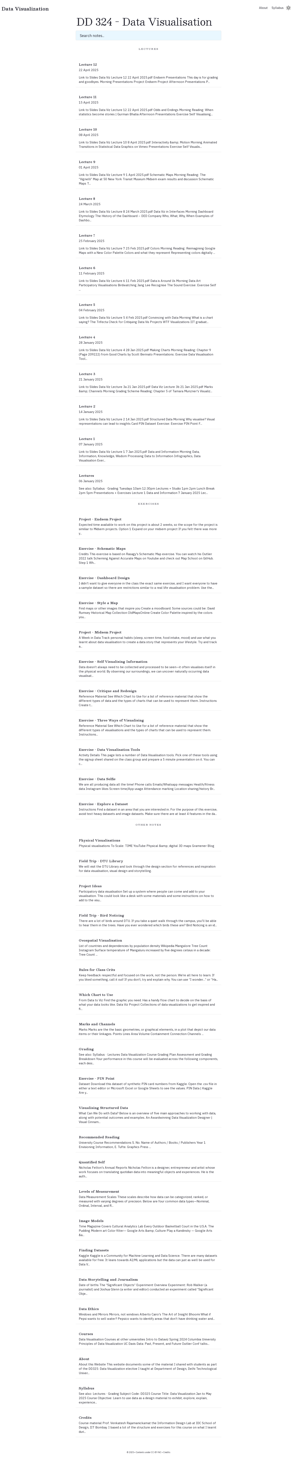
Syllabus (278, 8)
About (263, 8)
